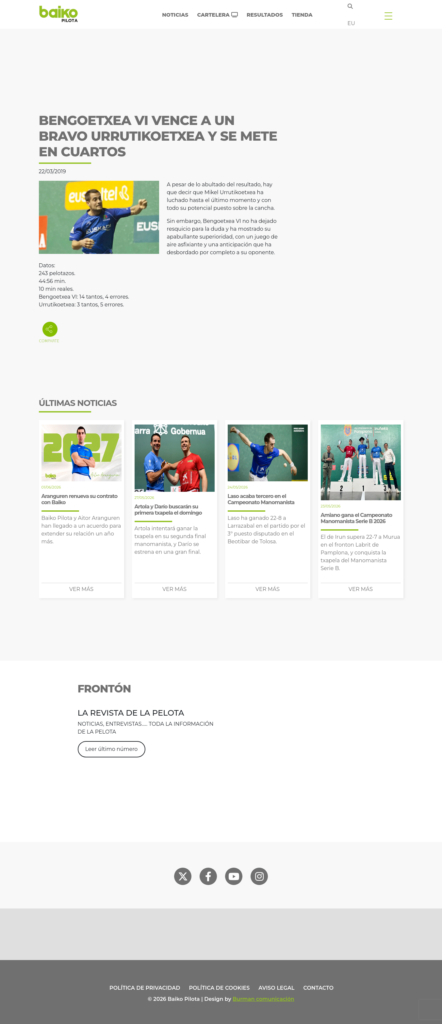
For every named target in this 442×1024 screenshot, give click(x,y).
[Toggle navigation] (388, 15)
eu (351, 23)
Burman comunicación (263, 999)
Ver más (81, 589)
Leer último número (111, 749)
